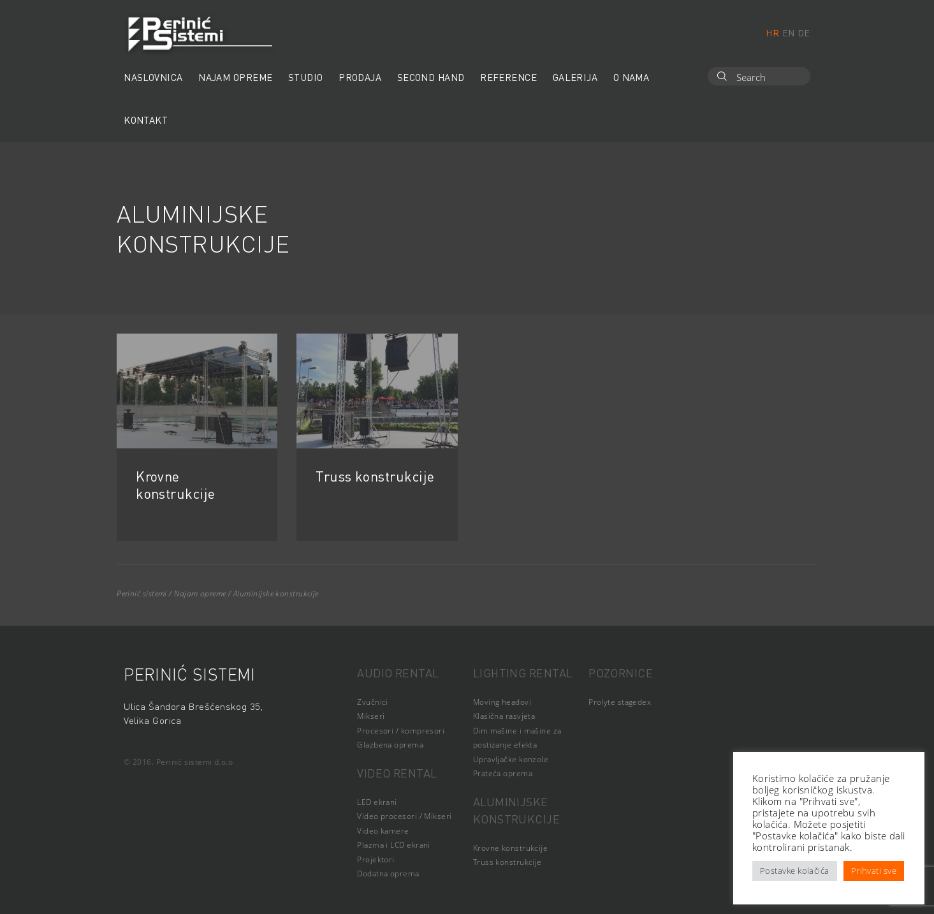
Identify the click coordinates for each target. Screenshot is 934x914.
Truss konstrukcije (375, 476)
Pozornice (620, 672)
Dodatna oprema (388, 873)
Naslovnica (153, 77)
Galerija (575, 77)
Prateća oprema (502, 773)
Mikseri (370, 716)
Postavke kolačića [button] (794, 870)
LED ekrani (377, 802)
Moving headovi (502, 702)
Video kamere (383, 830)
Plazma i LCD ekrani (393, 844)
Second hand (431, 77)
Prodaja (360, 77)
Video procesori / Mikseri (404, 816)
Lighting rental (523, 672)
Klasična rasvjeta (504, 716)
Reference (508, 77)
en (788, 32)
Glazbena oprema (390, 744)
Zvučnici (372, 702)
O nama (631, 77)
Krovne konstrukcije (175, 485)
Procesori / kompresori (400, 730)
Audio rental (398, 672)
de (804, 32)
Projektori (376, 859)
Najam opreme (235, 77)
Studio (305, 77)
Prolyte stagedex (619, 702)
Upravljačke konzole (511, 759)
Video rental (397, 772)
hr (772, 32)
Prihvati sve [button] (873, 870)
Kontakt (146, 120)
